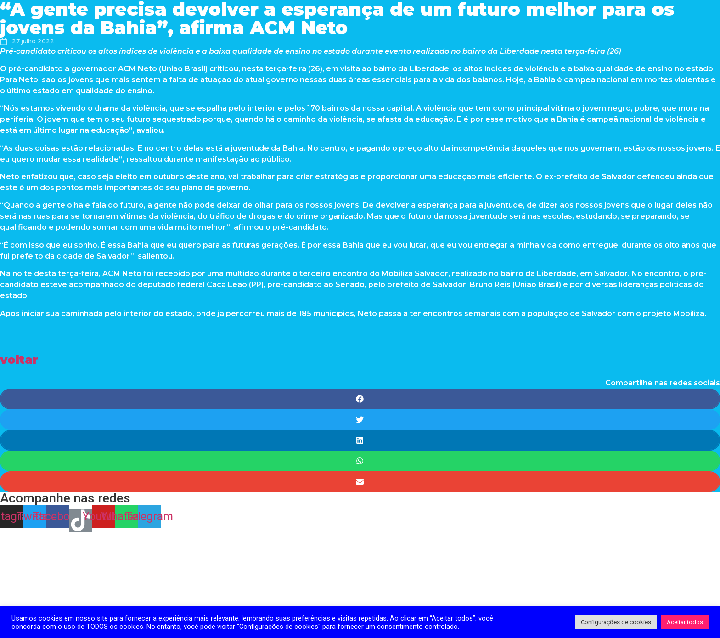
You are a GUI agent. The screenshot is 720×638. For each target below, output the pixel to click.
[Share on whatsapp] (360, 461)
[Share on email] (360, 481)
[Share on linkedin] (360, 440)
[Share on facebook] (360, 399)
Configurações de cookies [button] (616, 622)
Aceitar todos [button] (685, 622)
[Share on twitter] (360, 419)
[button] (19, 359)
